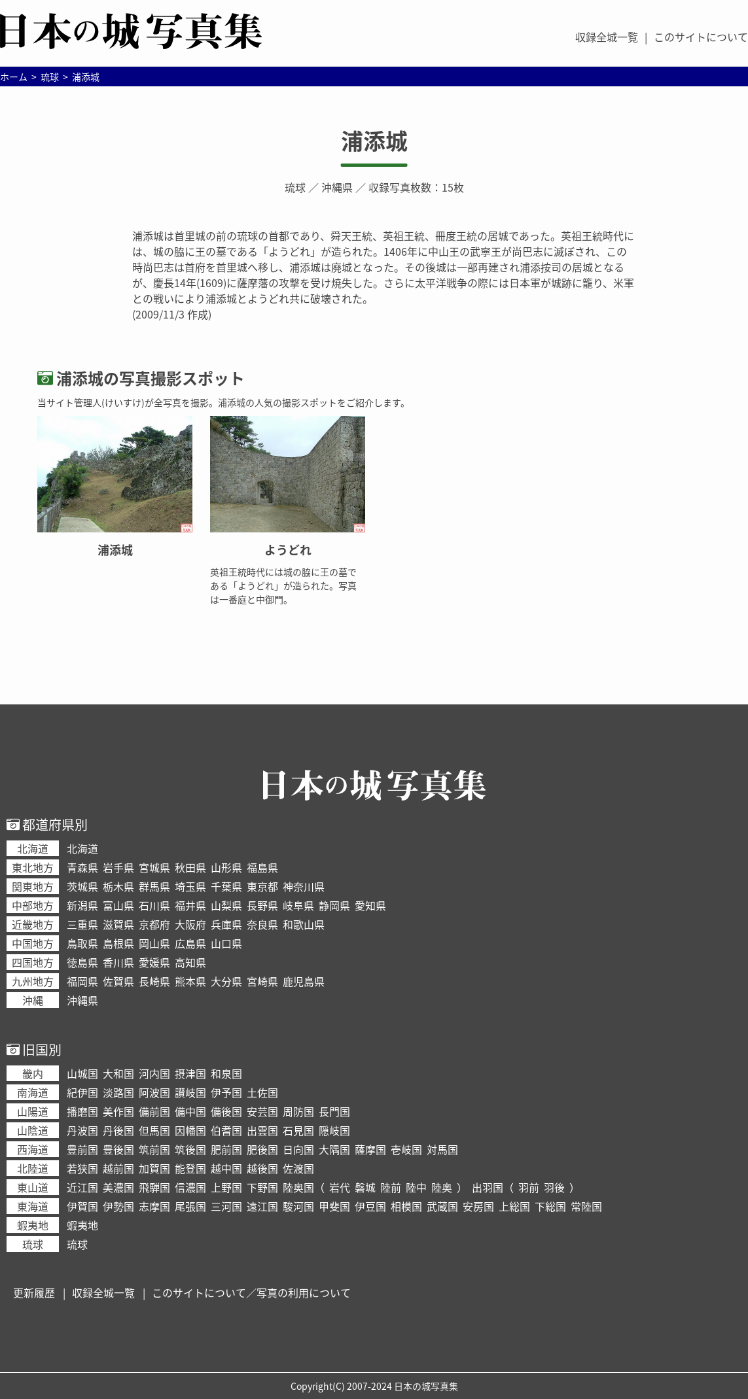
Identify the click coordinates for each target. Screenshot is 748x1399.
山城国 (82, 1073)
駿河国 (298, 1206)
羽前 (528, 1187)
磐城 (365, 1187)
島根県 (118, 943)
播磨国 (82, 1111)
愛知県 (370, 905)
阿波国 (154, 1092)
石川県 (154, 905)
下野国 (262, 1187)
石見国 (298, 1130)
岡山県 (154, 943)
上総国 (514, 1206)
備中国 (190, 1111)
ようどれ (288, 550)
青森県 (82, 867)
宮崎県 (262, 981)
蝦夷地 (82, 1225)
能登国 (190, 1168)
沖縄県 (337, 187)
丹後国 (118, 1130)
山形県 (226, 867)
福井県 (190, 905)
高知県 (190, 962)
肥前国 (226, 1149)
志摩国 (154, 1206)
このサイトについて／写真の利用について (251, 1292)
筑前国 (154, 1149)
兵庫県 (226, 924)
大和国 (118, 1073)
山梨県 (226, 905)
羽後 (554, 1187)
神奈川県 (304, 886)
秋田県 (190, 867)
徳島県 (82, 962)
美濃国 (118, 1187)
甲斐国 (334, 1206)
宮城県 (154, 867)
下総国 (550, 1206)
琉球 (295, 187)
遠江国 (262, 1206)
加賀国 (154, 1168)
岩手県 (118, 867)
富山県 (118, 905)
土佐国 (262, 1092)
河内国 (154, 1073)
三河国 (226, 1206)
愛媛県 (154, 962)
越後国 (262, 1168)
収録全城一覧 (606, 36)
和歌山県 (304, 924)
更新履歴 (34, 1292)
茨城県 (82, 886)
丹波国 (82, 1130)
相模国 (406, 1206)
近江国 (82, 1187)
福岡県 (82, 981)
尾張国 (190, 1206)
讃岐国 (190, 1092)
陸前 (390, 1187)
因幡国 (190, 1130)
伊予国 (226, 1092)
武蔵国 (442, 1206)
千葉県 (226, 886)
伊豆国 (370, 1206)
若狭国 (82, 1168)
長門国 (334, 1111)
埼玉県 (190, 886)
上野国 (226, 1187)
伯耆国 (226, 1130)
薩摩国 (370, 1149)
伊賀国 (82, 1206)
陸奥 (441, 1187)
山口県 (226, 943)
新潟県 (82, 905)
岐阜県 (298, 905)
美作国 (118, 1111)
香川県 (118, 962)
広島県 (190, 943)
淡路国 (118, 1092)
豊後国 (118, 1149)
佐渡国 (298, 1168)
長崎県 (154, 981)
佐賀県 (118, 981)
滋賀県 (118, 924)
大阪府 (190, 924)
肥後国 (262, 1149)
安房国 (478, 1206)
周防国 (298, 1111)
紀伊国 (82, 1092)
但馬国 (154, 1130)
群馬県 (154, 886)
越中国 (226, 1168)
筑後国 (190, 1149)
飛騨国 (154, 1187)
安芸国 (262, 1111)
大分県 (226, 981)
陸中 (416, 1187)
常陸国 (586, 1206)
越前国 (118, 1168)
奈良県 (262, 924)
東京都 (262, 886)
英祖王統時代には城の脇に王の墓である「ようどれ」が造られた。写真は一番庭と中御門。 (283, 585)
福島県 (262, 867)
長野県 (262, 905)
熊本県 (190, 981)
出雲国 (262, 1130)
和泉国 (226, 1073)
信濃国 (190, 1187)
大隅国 (334, 1149)
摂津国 (190, 1073)
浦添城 (374, 140)
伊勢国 (118, 1206)
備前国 (154, 1111)
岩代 (339, 1187)
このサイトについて (701, 36)
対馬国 (442, 1149)
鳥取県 (82, 943)
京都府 (154, 924)
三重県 (82, 924)
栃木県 (118, 886)
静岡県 (334, 905)
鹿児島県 (304, 981)
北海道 (82, 848)
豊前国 (82, 1149)
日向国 (298, 1149)
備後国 (226, 1111)
